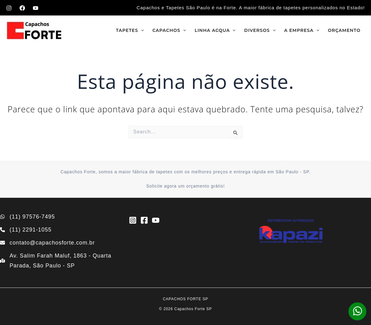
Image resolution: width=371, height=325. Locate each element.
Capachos (169, 30)
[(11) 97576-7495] (27, 216)
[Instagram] (9, 8)
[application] (141, 30)
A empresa (301, 30)
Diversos (259, 30)
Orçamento (344, 30)
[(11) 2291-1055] (26, 229)
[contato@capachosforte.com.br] (48, 242)
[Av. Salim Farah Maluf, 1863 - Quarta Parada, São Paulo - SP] (56, 261)
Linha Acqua (215, 30)
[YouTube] (35, 8)
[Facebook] (22, 8)
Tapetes (130, 30)
